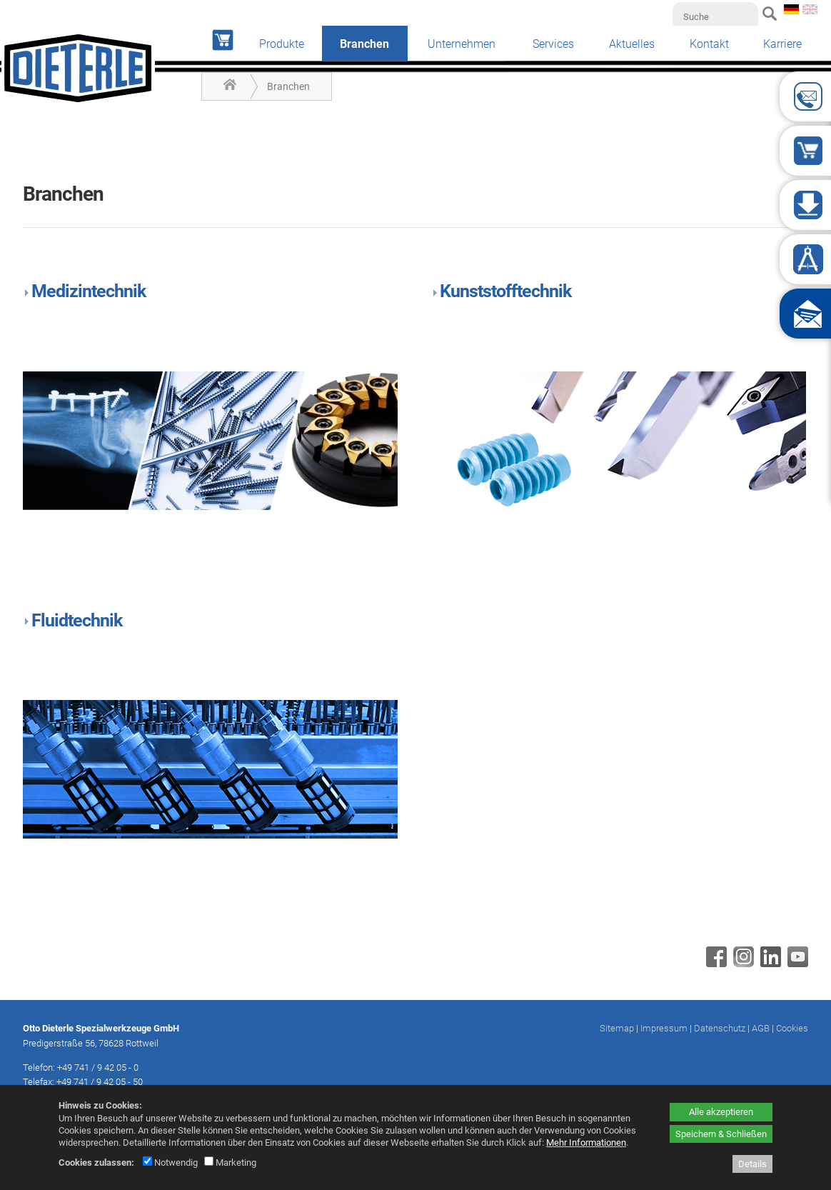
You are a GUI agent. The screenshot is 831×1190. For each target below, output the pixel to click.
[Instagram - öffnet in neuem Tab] (742, 963)
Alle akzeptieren (721, 1111)
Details (752, 1164)
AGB (761, 1028)
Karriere (782, 44)
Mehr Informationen (586, 1142)
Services (553, 44)
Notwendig (170, 1162)
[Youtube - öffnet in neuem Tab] (796, 963)
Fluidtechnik (76, 620)
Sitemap (617, 1028)
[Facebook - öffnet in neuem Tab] (714, 963)
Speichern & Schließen (721, 1134)
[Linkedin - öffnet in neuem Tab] (769, 963)
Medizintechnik (88, 291)
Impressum (664, 1028)
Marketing (230, 1162)
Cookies (792, 1028)
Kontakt (709, 44)
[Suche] (715, 16)
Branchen (288, 86)
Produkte (281, 44)
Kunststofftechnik (505, 291)
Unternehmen (461, 44)
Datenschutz (719, 1028)
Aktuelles (632, 44)
